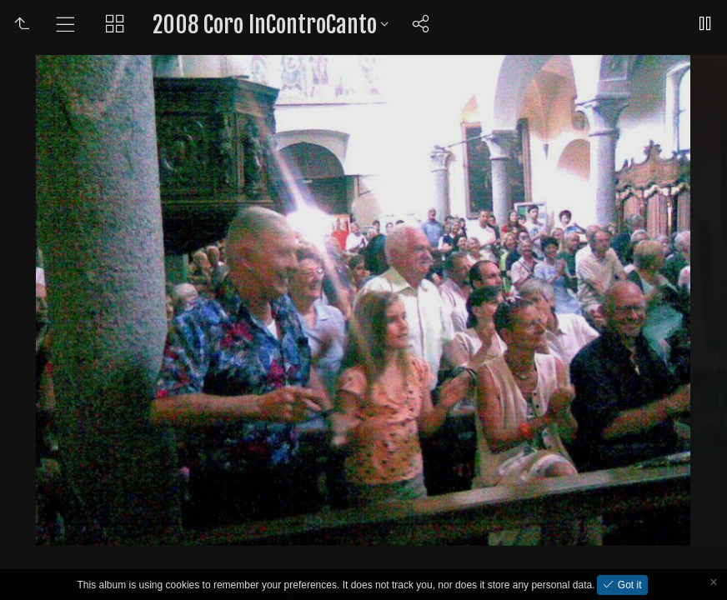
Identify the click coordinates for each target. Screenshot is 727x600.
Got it (627, 585)
